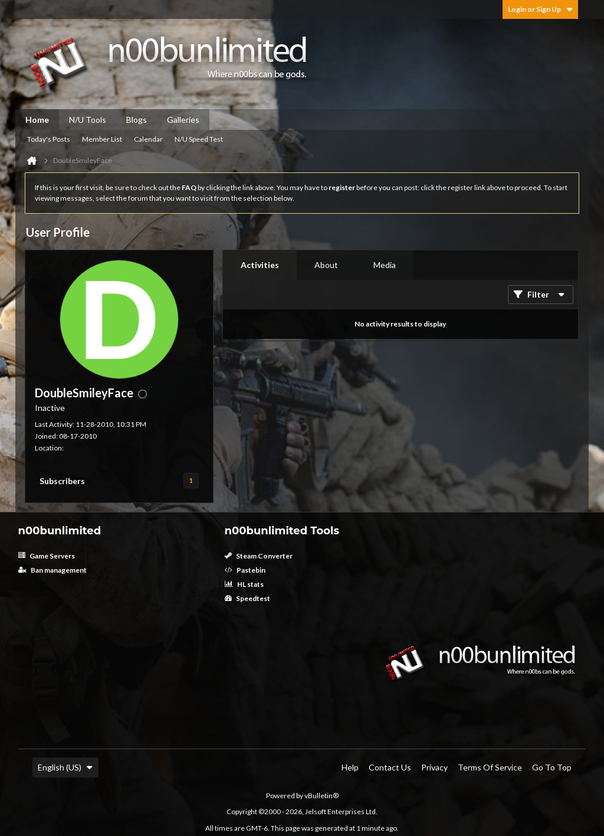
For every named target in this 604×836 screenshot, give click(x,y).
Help (350, 767)
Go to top (552, 767)
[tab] (260, 265)
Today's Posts (48, 139)
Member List (102, 139)
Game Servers (46, 555)
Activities (260, 265)
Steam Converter (259, 555)
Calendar (148, 139)
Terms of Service (490, 767)
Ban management (52, 570)
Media (384, 265)
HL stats (244, 584)
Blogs (136, 120)
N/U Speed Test (199, 139)
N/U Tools (87, 120)
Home (37, 120)
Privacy (434, 767)
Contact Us (390, 767)
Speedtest (247, 598)
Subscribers (62, 481)
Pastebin (245, 570)
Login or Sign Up (540, 9)
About (326, 265)
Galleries (183, 120)
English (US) (65, 767)
